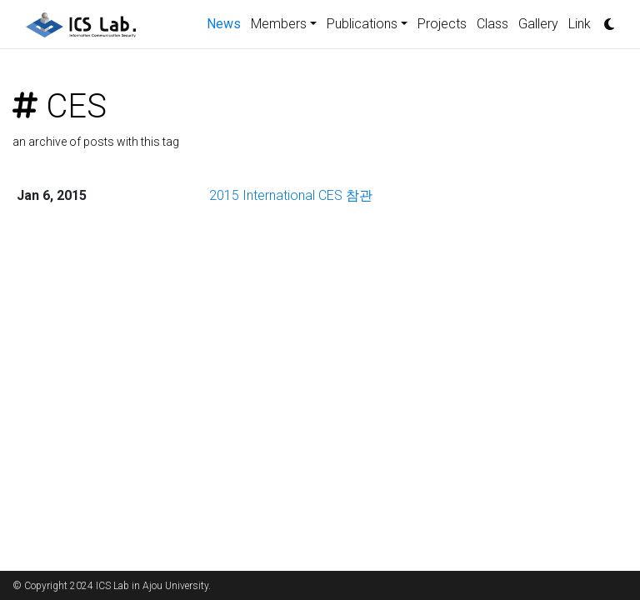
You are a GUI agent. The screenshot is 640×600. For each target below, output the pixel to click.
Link (579, 24)
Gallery (538, 24)
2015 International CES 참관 (290, 195)
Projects (442, 24)
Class (492, 24)
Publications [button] (362, 24)
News (226, 22)
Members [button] (279, 24)
